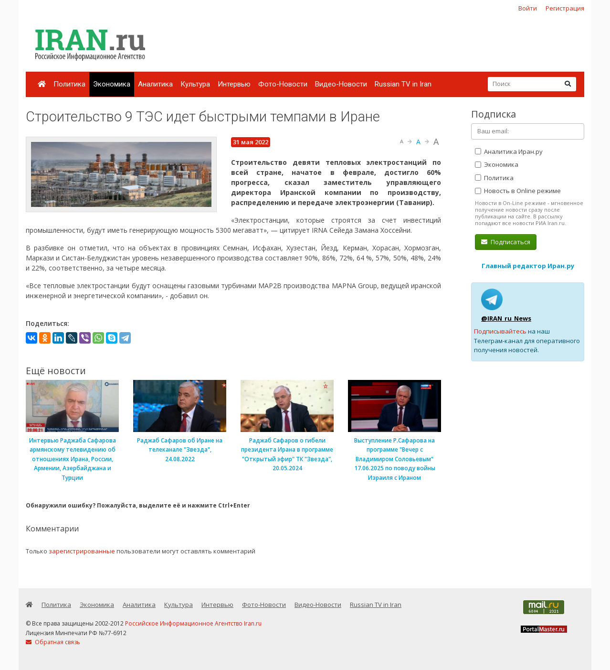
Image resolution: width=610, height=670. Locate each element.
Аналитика (155, 84)
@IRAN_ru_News (506, 318)
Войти (527, 8)
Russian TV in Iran (403, 84)
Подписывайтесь (500, 331)
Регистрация (565, 8)
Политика (69, 84)
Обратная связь (53, 642)
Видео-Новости (341, 84)
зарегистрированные (82, 551)
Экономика (111, 84)
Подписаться (505, 242)
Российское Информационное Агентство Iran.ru (193, 623)
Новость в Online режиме (518, 190)
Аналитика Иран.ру (509, 151)
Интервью (234, 84)
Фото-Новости (282, 84)
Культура (195, 84)
